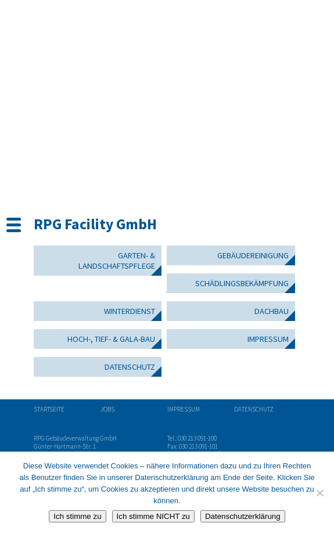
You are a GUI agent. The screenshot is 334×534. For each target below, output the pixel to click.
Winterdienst (129, 311)
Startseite (49, 409)
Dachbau (271, 311)
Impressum (268, 339)
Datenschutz (130, 367)
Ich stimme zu (77, 516)
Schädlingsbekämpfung (242, 283)
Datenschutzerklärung (243, 516)
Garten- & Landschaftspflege (116, 260)
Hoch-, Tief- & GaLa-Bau (111, 339)
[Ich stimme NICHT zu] (319, 493)
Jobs (107, 409)
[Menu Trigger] (13, 224)
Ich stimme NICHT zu (153, 516)
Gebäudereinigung (253, 255)
